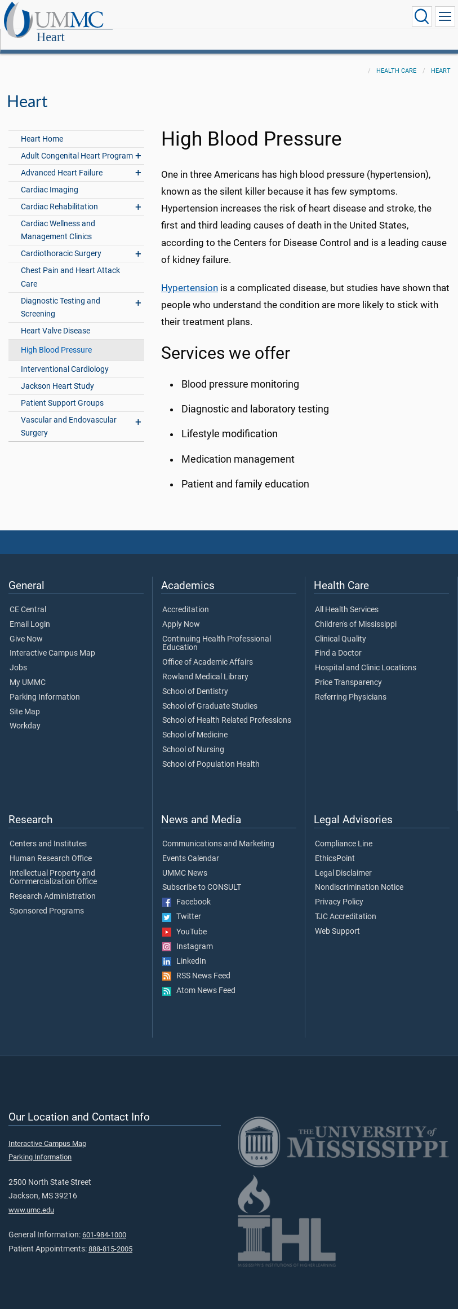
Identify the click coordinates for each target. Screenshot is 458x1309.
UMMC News (184, 861)
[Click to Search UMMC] (422, 16)
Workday (25, 713)
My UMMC (28, 670)
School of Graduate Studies (209, 694)
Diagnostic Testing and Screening (60, 295)
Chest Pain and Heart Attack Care (70, 264)
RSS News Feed (196, 963)
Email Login (30, 612)
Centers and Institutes (48, 831)
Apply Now (181, 612)
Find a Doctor (338, 640)
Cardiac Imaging (49, 177)
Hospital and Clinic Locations (365, 655)
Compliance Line (343, 831)
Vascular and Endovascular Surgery (69, 414)
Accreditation (185, 597)
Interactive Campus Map (52, 640)
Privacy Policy (339, 889)
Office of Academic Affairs (207, 649)
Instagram (187, 934)
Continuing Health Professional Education (216, 631)
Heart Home (42, 126)
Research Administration (53, 884)
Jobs (18, 655)
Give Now (26, 626)
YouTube (184, 919)
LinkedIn (184, 949)
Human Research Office (51, 846)
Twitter (181, 904)
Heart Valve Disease (55, 318)
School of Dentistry (195, 679)
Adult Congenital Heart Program (77, 143)
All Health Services (347, 597)
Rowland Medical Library (205, 664)
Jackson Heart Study (57, 374)
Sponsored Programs (47, 898)
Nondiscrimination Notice (359, 875)
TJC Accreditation (345, 904)
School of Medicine (195, 722)
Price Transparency (348, 670)
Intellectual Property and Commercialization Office (53, 865)
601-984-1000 (104, 1222)
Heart (118, 17)
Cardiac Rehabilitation (59, 194)
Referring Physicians (350, 684)
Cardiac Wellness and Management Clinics (58, 218)
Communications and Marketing (218, 831)
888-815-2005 (110, 1236)
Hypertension (189, 275)
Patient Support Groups (62, 391)
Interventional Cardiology (65, 357)
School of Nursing (193, 737)
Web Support (337, 919)
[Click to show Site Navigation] (445, 16)
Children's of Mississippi (356, 612)
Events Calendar (190, 846)
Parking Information (45, 684)
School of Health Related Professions (226, 708)
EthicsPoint (335, 846)
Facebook (186, 889)
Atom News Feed (198, 978)
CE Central (28, 597)
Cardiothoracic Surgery (61, 241)
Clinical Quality (340, 626)
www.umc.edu (31, 1197)
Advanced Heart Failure (62, 160)
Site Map (25, 699)
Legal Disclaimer (343, 861)
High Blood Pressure (56, 337)
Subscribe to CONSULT (201, 875)
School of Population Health (211, 752)
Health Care (396, 58)
